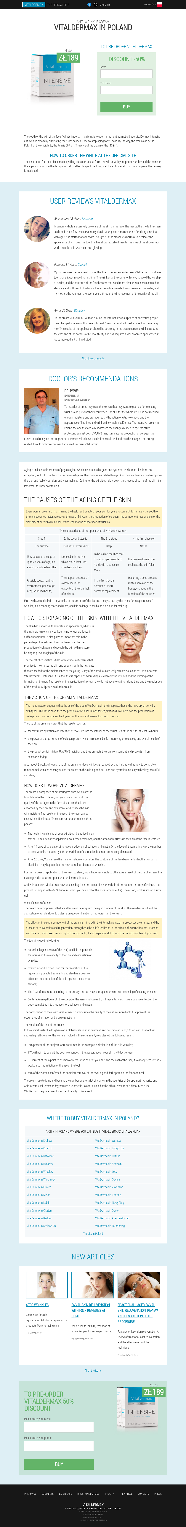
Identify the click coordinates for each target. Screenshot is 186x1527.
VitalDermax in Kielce (38, 1195)
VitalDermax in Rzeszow (40, 1164)
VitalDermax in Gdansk (39, 1148)
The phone (105, 83)
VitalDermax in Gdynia (107, 1179)
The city (109, 1493)
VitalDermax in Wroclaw (40, 1171)
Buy (126, 107)
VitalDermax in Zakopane (109, 1187)
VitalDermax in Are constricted (112, 1218)
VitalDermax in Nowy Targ (109, 1202)
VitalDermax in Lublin (38, 1202)
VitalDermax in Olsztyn (39, 1210)
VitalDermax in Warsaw (108, 1140)
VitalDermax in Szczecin (108, 1164)
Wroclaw (79, 310)
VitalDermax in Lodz (106, 1171)
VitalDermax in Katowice (40, 1156)
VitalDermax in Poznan (107, 1156)
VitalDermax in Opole (106, 1210)
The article (125, 1493)
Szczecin (87, 218)
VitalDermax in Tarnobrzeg (110, 1226)
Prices (158, 1493)
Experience (65, 1493)
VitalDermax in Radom (39, 1218)
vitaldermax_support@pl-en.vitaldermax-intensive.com (93, 1508)
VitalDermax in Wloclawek (41, 1179)
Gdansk (82, 264)
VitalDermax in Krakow (39, 1140)
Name (103, 67)
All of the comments (93, 358)
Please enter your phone (38, 1437)
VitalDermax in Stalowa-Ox (41, 1226)
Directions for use (88, 1493)
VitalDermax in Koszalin (108, 1195)
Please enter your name (37, 1418)
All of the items (93, 1370)
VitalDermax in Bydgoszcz (109, 1148)
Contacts (143, 1493)
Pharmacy (30, 1493)
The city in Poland (93, 1233)
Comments (48, 1493)
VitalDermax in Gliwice (39, 1187)
